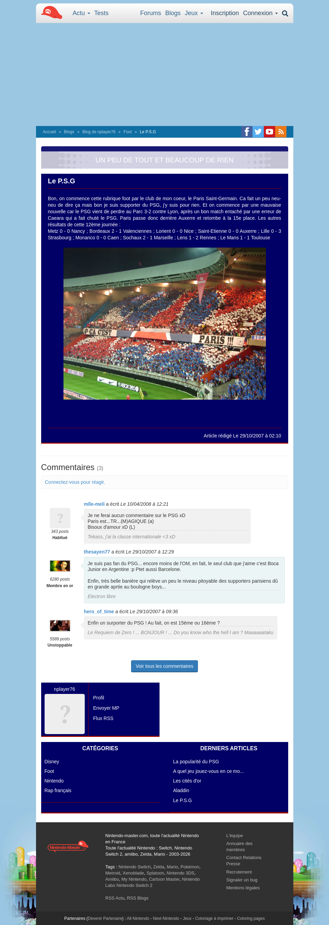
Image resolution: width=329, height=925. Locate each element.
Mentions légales (243, 887)
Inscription (225, 13)
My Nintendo (133, 879)
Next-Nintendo (166, 918)
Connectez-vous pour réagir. (75, 482)
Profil (98, 697)
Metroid (112, 873)
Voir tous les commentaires (164, 666)
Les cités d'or (187, 781)
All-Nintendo (138, 918)
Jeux (194, 13)
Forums (150, 13)
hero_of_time (99, 611)
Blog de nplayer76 (99, 131)
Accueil (49, 131)
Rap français (58, 790)
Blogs (173, 13)
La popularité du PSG (196, 761)
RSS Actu (115, 898)
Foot (128, 131)
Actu (81, 13)
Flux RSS (103, 718)
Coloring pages (251, 918)
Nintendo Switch (134, 866)
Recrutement (239, 872)
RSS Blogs (138, 898)
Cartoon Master (164, 879)
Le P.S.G (182, 800)
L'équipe (234, 835)
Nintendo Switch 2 (135, 885)
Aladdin (181, 790)
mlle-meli (94, 504)
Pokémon (189, 866)
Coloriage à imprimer (214, 918)
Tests (101, 13)
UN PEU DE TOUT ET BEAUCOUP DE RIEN (164, 160)
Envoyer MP (106, 708)
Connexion (260, 13)
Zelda (158, 866)
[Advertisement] (164, 74)
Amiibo (112, 879)
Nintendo (54, 781)
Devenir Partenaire (105, 918)
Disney (52, 761)
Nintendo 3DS (181, 873)
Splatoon (155, 873)
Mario (172, 866)
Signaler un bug (242, 879)
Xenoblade (133, 873)
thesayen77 (97, 552)
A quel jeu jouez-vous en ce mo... (208, 771)
